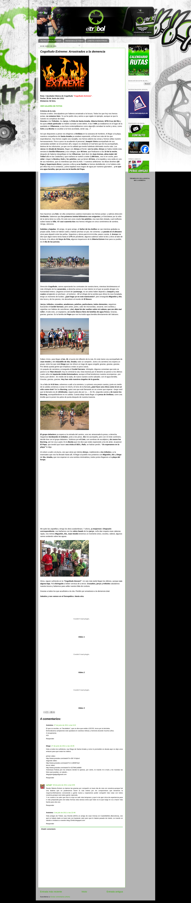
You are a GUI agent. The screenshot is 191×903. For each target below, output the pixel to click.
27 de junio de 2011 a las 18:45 (62, 746)
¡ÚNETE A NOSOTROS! (97, 41)
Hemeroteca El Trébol (74, 41)
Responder (50, 739)
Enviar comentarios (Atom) (60, 897)
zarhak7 (49, 785)
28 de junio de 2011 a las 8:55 (64, 785)
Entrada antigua (115, 891)
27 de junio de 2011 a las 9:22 (65, 725)
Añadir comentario (48, 829)
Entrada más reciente (51, 891)
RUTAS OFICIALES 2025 (51, 41)
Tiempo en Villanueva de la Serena (140, 179)
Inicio (84, 891)
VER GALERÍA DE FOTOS (51, 106)
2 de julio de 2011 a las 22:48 (64, 812)
